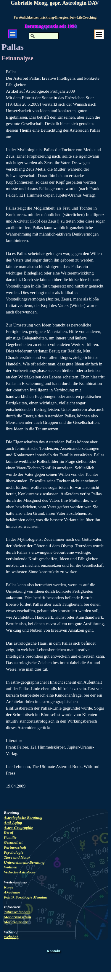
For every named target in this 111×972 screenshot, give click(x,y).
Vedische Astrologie (20, 872)
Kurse (9, 887)
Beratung (37, 862)
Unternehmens (16, 862)
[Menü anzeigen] (99, 34)
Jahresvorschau (17, 912)
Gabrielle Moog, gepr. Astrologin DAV (55, 3)
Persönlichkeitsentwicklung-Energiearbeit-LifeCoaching (55, 17)
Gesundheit (13, 842)
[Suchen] (44, 36)
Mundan (40, 897)
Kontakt (53, 951)
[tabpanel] (55, 435)
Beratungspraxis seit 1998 (51, 26)
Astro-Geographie (18, 827)
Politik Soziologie (18, 897)
